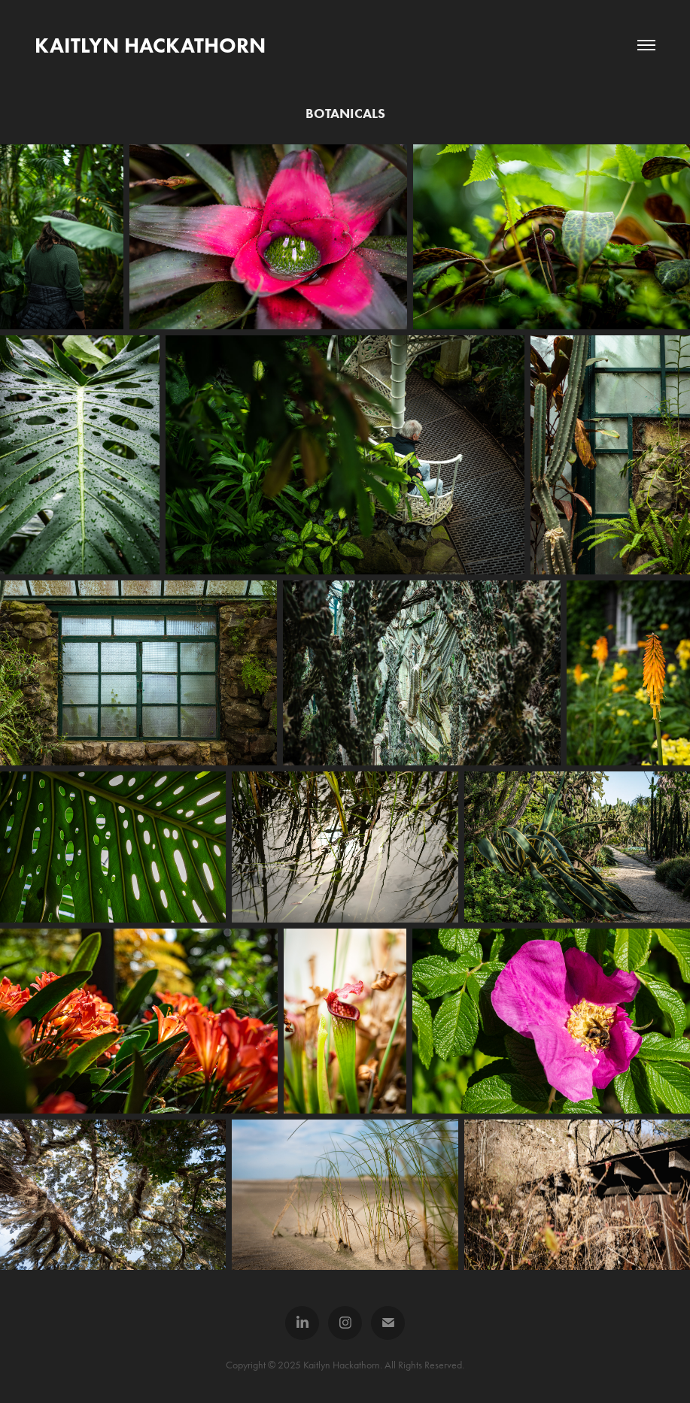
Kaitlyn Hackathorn (150, 45)
